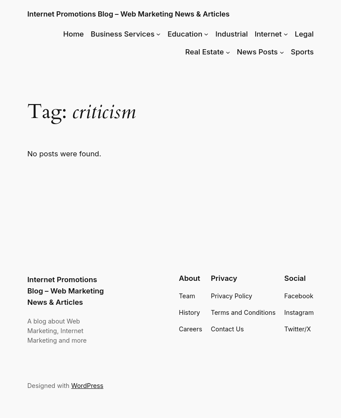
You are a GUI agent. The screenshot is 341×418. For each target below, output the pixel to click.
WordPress (87, 385)
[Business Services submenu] (158, 34)
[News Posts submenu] (282, 52)
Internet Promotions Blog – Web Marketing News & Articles (128, 14)
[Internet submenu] (286, 34)
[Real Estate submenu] (228, 52)
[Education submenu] (206, 34)
